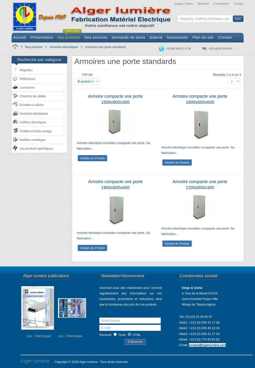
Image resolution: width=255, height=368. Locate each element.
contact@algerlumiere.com (207, 345)
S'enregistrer (221, 3)
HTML (137, 335)
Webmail (203, 3)
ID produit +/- (86, 81)
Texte (122, 335)
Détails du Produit (92, 158)
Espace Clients (183, 3)
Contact (239, 3)
